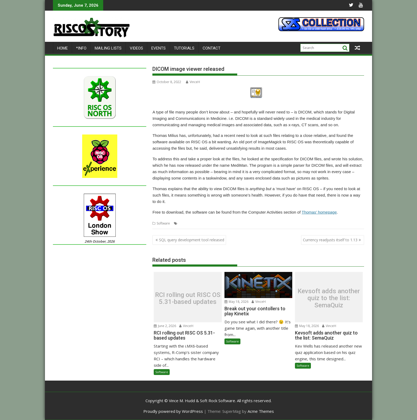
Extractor (198, 223)
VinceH (193, 82)
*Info (81, 48)
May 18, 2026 (236, 301)
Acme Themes (261, 411)
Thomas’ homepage (319, 212)
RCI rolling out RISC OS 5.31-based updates (187, 298)
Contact (211, 48)
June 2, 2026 (165, 325)
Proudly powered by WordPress (173, 411)
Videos (136, 48)
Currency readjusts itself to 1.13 (330, 239)
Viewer (250, 223)
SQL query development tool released (191, 239)
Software (163, 223)
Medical (213, 223)
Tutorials (184, 48)
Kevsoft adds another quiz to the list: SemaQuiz (329, 298)
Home (62, 48)
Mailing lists (108, 48)
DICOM (184, 223)
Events (158, 48)
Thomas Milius (232, 223)
